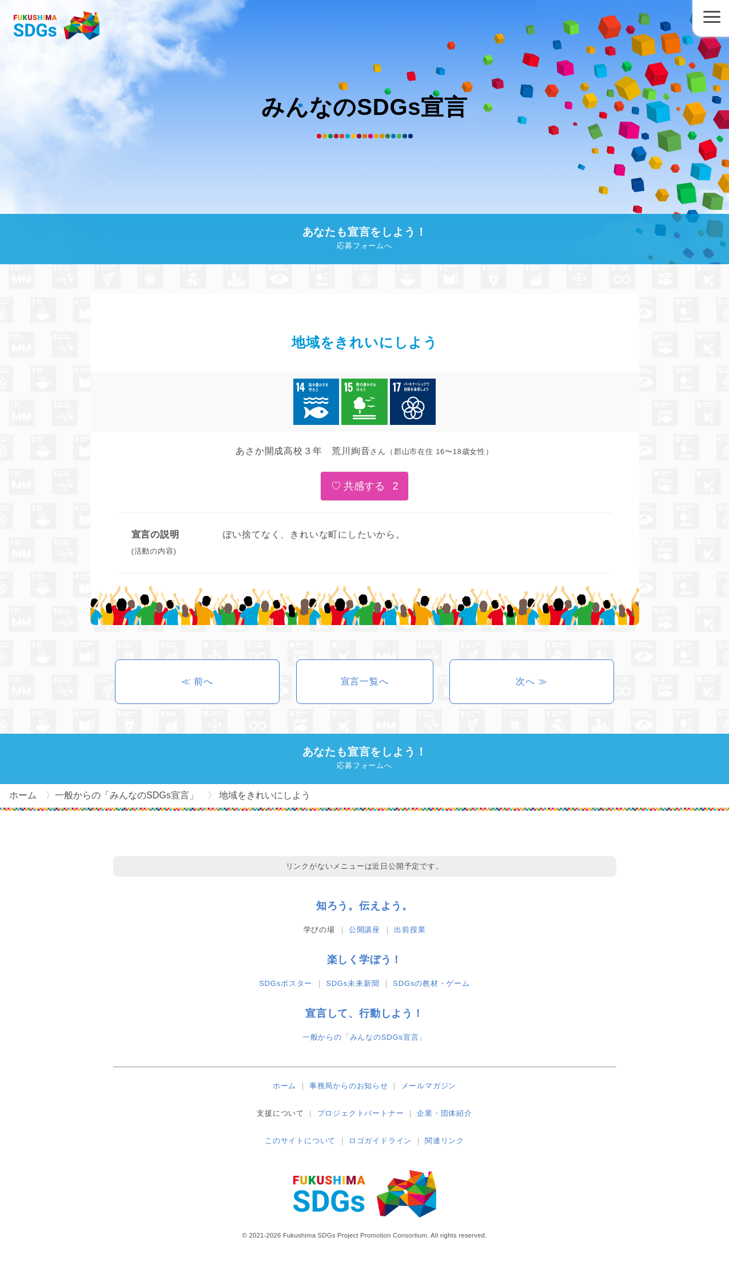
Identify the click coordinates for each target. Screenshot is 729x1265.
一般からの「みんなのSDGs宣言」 (364, 1037)
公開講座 (364, 929)
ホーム (284, 1085)
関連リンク (444, 1140)
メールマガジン (429, 1085)
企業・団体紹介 (444, 1113)
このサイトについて (300, 1140)
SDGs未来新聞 (352, 983)
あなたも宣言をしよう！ (364, 239)
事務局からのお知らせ (348, 1085)
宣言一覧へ (365, 681)
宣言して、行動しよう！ (364, 1013)
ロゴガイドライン (380, 1140)
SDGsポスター (285, 983)
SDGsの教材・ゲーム (431, 983)
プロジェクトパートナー (360, 1113)
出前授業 (409, 929)
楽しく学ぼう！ (365, 959)
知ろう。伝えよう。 (364, 906)
